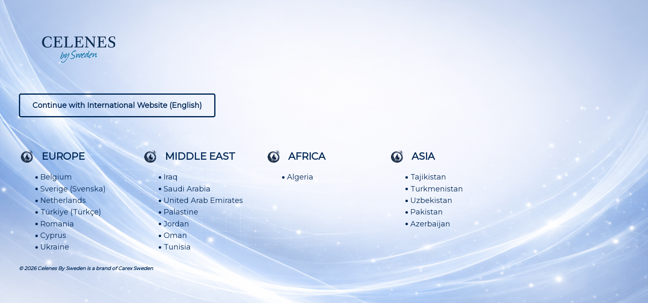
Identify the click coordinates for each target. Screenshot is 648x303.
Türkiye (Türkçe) (70, 212)
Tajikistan (428, 177)
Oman (175, 235)
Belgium (56, 177)
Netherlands (63, 200)
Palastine (181, 212)
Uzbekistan (431, 200)
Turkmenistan (436, 188)
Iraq (171, 177)
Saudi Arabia (187, 188)
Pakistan (426, 212)
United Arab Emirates (203, 200)
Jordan (176, 223)
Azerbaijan (430, 223)
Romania (57, 223)
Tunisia (177, 247)
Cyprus (53, 235)
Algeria (300, 177)
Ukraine (54, 247)
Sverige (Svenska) (73, 188)
